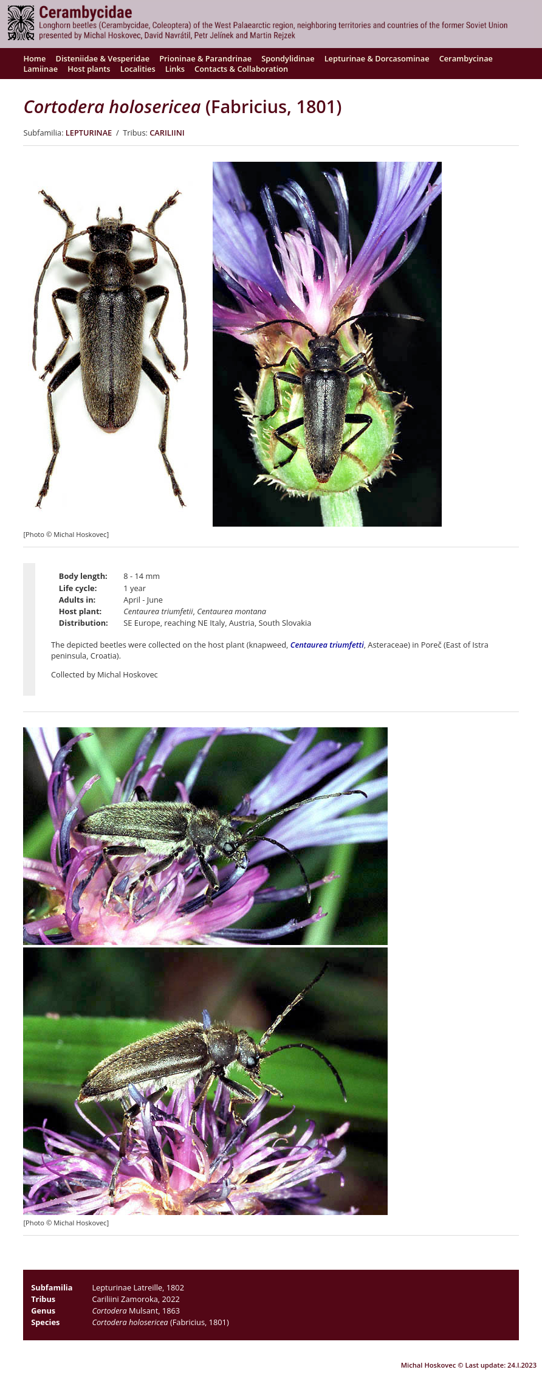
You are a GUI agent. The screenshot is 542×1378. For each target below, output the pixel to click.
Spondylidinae (287, 58)
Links (175, 68)
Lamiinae (40, 68)
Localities (138, 68)
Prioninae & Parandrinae (205, 58)
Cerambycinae (466, 58)
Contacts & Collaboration (241, 68)
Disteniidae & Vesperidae (103, 58)
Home (34, 58)
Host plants (88, 68)
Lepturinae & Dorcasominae (377, 58)
